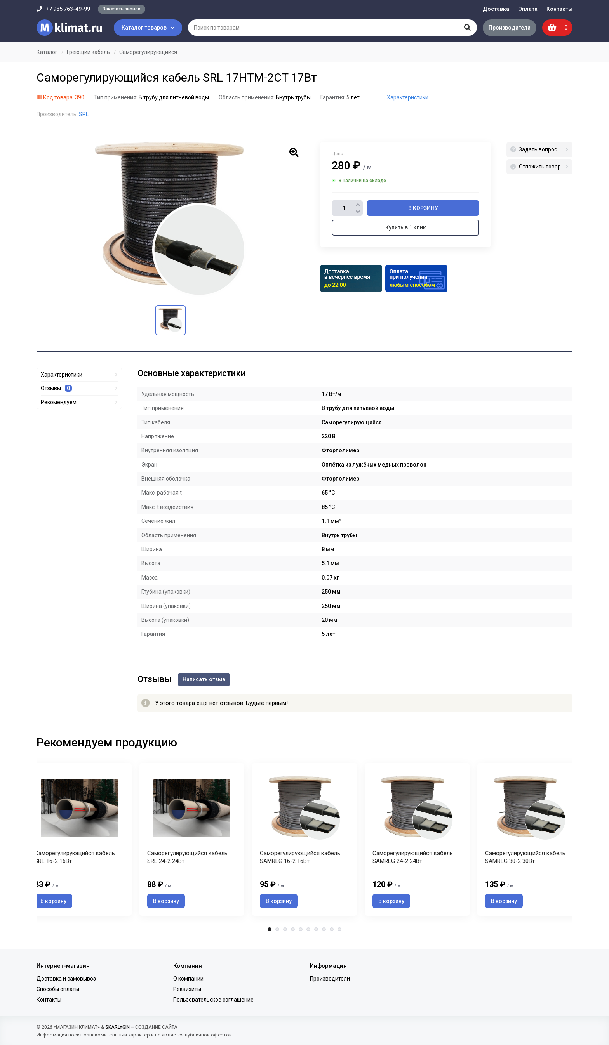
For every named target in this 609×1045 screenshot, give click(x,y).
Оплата (528, 9)
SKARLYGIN (117, 1027)
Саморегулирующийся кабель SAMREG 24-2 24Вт (412, 859)
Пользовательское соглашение (213, 1000)
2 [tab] (277, 932)
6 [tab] (308, 932)
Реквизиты (187, 989)
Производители (508, 27)
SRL (84, 114)
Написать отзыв (205, 679)
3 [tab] (285, 932)
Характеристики (407, 97)
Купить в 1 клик (405, 227)
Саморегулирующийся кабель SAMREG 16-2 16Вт (300, 859)
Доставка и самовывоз (66, 979)
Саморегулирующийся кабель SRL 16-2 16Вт (75, 859)
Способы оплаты (58, 989)
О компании (188, 979)
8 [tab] (324, 932)
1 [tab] (269, 932)
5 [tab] (301, 932)
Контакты (559, 9)
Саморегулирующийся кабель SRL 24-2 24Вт (187, 859)
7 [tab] (316, 932)
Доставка (496, 9)
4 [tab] (293, 932)
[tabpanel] (304, 840)
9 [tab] (332, 932)
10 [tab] (339, 932)
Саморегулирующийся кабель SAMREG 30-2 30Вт (525, 859)
